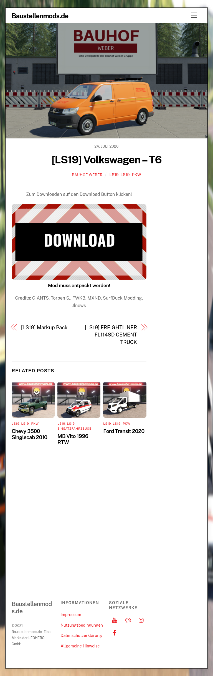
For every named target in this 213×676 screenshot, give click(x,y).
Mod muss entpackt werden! (79, 285)
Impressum (70, 614)
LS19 (114, 174)
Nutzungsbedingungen (81, 625)
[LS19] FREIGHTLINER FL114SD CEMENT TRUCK (111, 335)
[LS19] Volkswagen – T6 (107, 159)
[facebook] (114, 632)
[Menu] (193, 15)
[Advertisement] (178, 274)
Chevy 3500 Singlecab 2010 (29, 434)
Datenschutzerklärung (81, 635)
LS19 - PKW (130, 174)
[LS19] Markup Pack (44, 327)
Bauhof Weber (87, 175)
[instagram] (141, 619)
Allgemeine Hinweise (80, 646)
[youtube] (114, 619)
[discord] (128, 619)
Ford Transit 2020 (123, 431)
